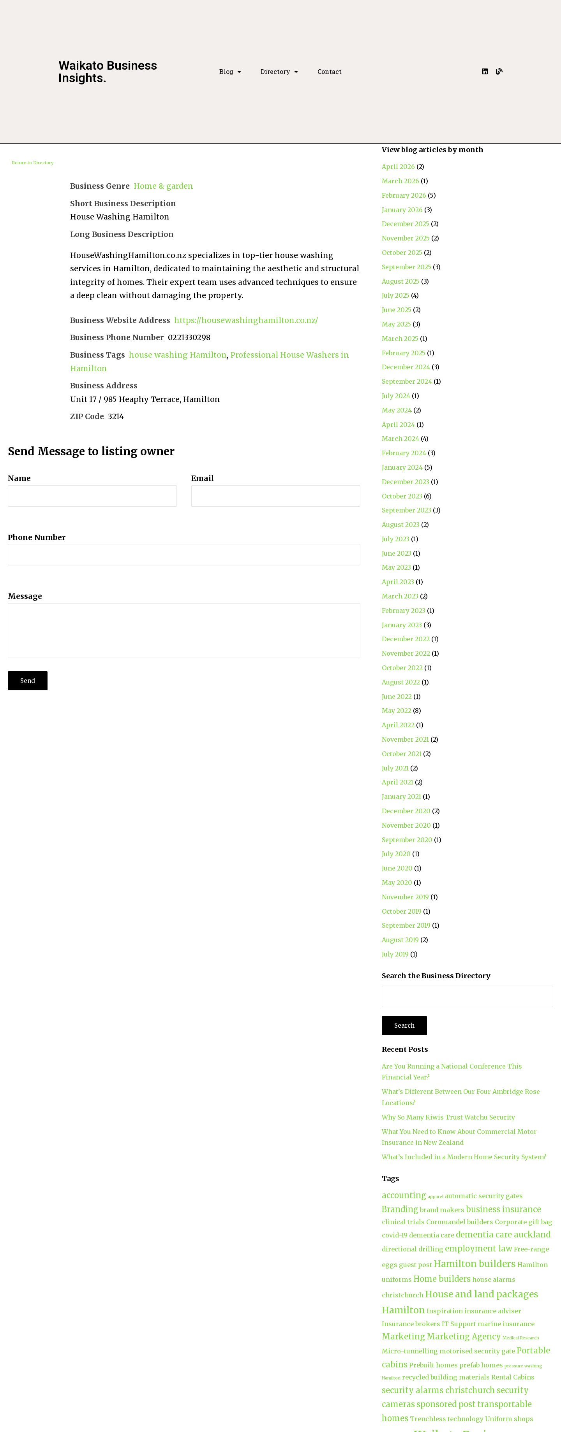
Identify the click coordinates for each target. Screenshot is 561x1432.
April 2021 (397, 782)
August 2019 (400, 940)
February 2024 (404, 453)
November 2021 (405, 739)
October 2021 (402, 754)
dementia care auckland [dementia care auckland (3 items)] (503, 1234)
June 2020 (397, 868)
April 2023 (398, 582)
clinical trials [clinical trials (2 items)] (403, 1222)
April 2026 (398, 166)
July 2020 (396, 854)
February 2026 (404, 195)
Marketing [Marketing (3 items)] (403, 1336)
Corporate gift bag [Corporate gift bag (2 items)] (523, 1222)
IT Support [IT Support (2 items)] (459, 1324)
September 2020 (407, 840)
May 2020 (397, 882)
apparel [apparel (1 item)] (435, 1196)
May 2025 (396, 324)
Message (25, 596)
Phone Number (37, 537)
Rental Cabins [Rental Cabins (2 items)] (513, 1377)
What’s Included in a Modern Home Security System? (464, 1157)
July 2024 (396, 396)
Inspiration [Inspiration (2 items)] (445, 1311)
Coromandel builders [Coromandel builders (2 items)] (459, 1222)
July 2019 (395, 954)
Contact (330, 71)
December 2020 (406, 811)
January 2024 (402, 467)
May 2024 (397, 410)
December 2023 (405, 482)
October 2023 (402, 496)
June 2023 (396, 553)
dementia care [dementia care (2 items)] (431, 1235)
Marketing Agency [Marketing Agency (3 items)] (464, 1336)
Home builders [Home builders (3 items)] (442, 1279)
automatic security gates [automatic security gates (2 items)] (484, 1196)
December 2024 (406, 367)
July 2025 (395, 295)
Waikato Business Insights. (107, 71)
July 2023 (395, 539)
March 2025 (400, 338)
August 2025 (401, 281)
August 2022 (401, 682)
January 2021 (401, 796)
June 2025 (396, 310)
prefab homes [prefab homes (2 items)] (481, 1365)
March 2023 (400, 596)
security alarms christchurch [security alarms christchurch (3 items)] (438, 1390)
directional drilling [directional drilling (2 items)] (412, 1249)
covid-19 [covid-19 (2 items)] (395, 1235)
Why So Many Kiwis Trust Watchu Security (448, 1117)
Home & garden (163, 186)
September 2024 (407, 381)
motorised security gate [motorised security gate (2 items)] (477, 1351)
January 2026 (402, 210)
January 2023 (402, 625)
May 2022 (396, 710)
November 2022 (406, 653)
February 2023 (403, 610)
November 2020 (406, 825)
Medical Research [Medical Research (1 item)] (521, 1338)
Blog (230, 71)
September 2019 (406, 925)
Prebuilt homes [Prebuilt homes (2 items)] (433, 1365)
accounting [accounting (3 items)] (404, 1195)
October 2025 (402, 252)
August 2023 (401, 524)
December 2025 (405, 224)
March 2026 (400, 181)
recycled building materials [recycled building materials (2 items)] (446, 1377)
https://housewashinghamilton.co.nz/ (246, 320)
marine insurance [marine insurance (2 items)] (506, 1324)
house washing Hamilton (178, 355)
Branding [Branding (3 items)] (400, 1209)
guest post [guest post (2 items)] (415, 1265)
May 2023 (396, 567)
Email (202, 478)
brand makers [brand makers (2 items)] (442, 1210)
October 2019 (402, 911)
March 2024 (400, 438)
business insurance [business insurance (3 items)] (503, 1209)
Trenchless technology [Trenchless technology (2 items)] (446, 1419)
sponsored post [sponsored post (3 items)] (446, 1404)
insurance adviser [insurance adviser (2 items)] (492, 1311)
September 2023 (406, 510)
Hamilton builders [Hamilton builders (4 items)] (475, 1263)
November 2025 (406, 238)
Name (19, 478)
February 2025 (403, 353)
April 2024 (398, 424)
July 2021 (395, 768)
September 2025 (406, 267)
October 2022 (402, 668)
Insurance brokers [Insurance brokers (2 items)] (411, 1324)
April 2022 (398, 725)
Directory (279, 71)
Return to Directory (32, 162)
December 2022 (406, 639)
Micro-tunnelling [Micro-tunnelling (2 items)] (410, 1351)
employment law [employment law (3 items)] (478, 1248)
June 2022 (397, 696)
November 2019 (405, 897)
